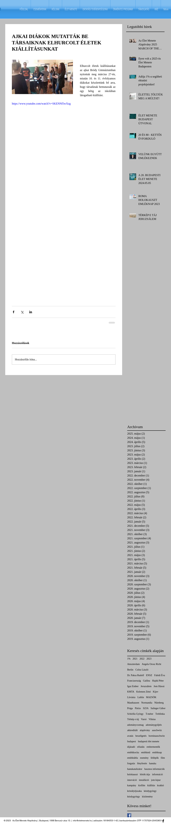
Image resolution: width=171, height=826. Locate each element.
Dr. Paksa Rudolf (135, 675)
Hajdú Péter (158, 680)
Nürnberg (158, 702)
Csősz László (141, 669)
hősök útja (145, 774)
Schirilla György (135, 714)
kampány (131, 785)
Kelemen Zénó (143, 691)
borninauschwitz (157, 736)
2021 (135, 658)
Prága (130, 708)
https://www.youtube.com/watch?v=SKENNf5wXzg (41, 103)
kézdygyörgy (150, 791)
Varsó (144, 719)
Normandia (146, 702)
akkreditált (132, 730)
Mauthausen (133, 702)
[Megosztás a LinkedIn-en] (30, 312)
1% (129, 658)
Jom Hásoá (159, 686)
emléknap (157, 752)
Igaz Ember (133, 686)
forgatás (131, 763)
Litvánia (131, 697)
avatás (130, 736)
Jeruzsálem (146, 686)
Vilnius (152, 719)
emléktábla (132, 758)
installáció (144, 780)
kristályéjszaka (134, 791)
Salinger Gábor (158, 708)
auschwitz (157, 730)
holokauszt (132, 774)
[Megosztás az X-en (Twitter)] (22, 312)
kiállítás (151, 785)
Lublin (140, 697)
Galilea (146, 680)
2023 (149, 658)
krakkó (160, 785)
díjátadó (131, 747)
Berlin (130, 669)
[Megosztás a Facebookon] (13, 312)
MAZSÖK (151, 697)
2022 (142, 658)
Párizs (138, 708)
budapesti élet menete (148, 741)
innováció (132, 780)
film (163, 758)
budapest (131, 741)
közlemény (147, 796)
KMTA (130, 691)
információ (157, 774)
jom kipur (156, 780)
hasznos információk (154, 769)
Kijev (155, 691)
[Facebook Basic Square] (129, 815)
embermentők (153, 747)
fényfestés (142, 763)
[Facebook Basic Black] (163, 821)
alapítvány (145, 730)
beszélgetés (141, 736)
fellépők (155, 758)
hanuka (152, 763)
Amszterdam (133, 664)
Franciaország (134, 680)
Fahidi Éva (159, 675)
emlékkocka (133, 752)
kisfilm (141, 785)
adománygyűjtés (154, 725)
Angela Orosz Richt (151, 664)
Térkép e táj (133, 719)
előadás (140, 747)
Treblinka (160, 714)
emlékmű (145, 752)
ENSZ (149, 675)
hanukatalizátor (134, 769)
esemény (144, 758)
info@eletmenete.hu (82, 820)
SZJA (145, 708)
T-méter (149, 714)
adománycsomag (135, 725)
